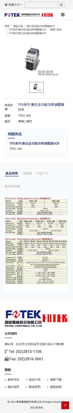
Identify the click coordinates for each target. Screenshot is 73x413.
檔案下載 (56, 379)
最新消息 (13, 379)
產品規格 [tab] (11, 173)
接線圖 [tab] (27, 173)
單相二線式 (56, 29)
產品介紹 (18, 26)
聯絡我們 (34, 387)
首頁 (7, 26)
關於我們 (13, 387)
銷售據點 (56, 387)
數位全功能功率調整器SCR (41, 26)
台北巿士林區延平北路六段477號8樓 (40, 344)
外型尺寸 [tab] (42, 173)
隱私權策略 (36, 407)
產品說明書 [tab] (12, 186)
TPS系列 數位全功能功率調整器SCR (27, 29)
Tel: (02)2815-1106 (23, 351)
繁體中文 (12, 5)
